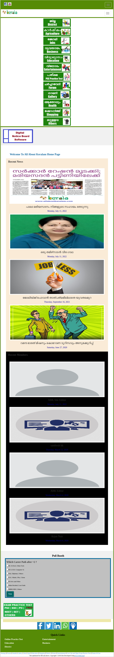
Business (46, 643)
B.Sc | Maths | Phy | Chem (16, 577)
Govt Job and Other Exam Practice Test (78, 653)
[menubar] (57, 642)
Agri (28, 653)
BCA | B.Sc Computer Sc (16, 570)
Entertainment (49, 639)
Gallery (19, 653)
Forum (8, 653)
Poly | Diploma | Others (15, 573)
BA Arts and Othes (14, 581)
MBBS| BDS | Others (15, 589)
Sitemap (3, 653)
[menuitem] (23, 639)
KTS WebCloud (80, 655)
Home (53, 653)
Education (9, 643)
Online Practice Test (14, 639)
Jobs (24, 653)
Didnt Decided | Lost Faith (16, 585)
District (8, 647)
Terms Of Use (95, 653)
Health (14, 653)
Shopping (41, 653)
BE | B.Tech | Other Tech (16, 566)
